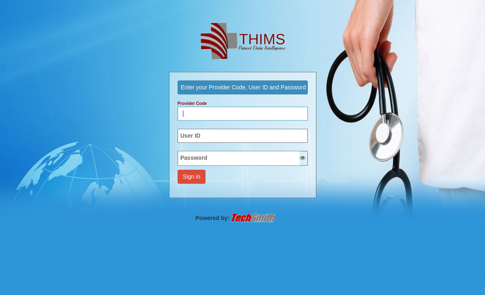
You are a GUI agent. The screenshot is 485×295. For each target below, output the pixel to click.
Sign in (192, 176)
